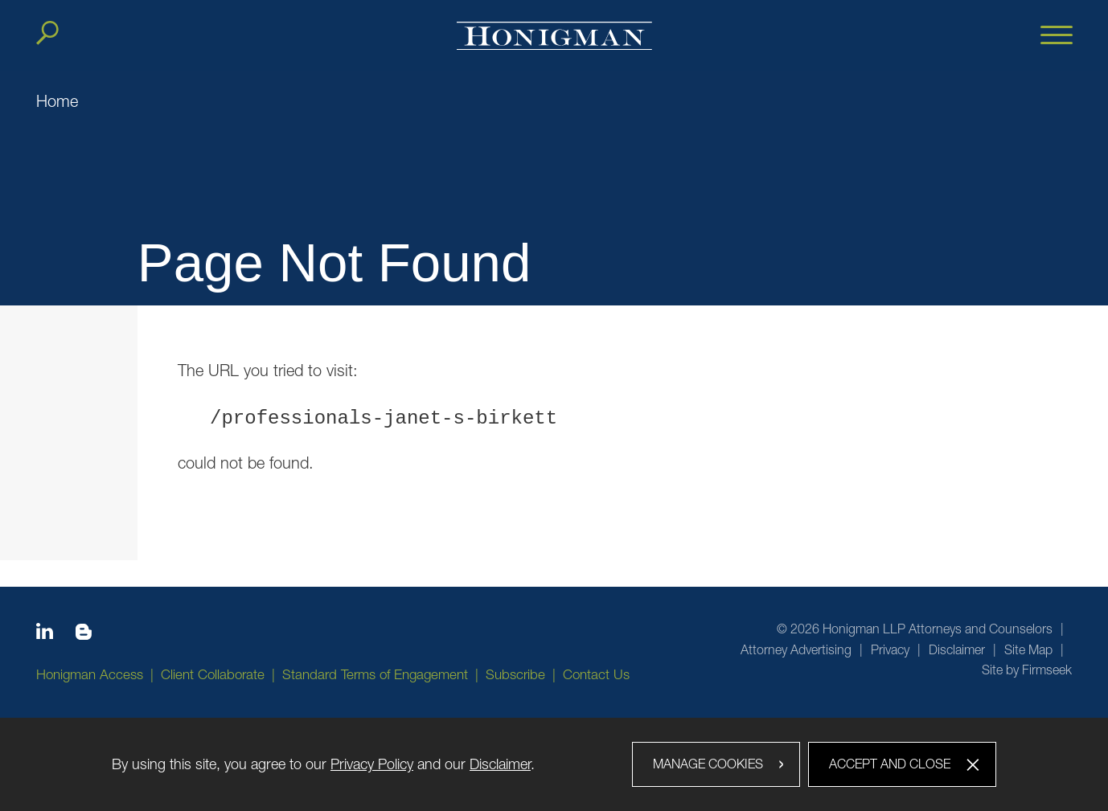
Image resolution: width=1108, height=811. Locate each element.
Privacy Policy (371, 764)
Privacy (890, 649)
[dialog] (554, 764)
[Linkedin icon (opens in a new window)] (44, 634)
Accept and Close (889, 763)
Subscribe (515, 674)
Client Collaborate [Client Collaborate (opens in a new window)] (213, 674)
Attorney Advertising (796, 649)
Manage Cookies (708, 763)
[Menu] (1056, 36)
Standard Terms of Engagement (375, 674)
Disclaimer (957, 649)
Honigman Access (89, 674)
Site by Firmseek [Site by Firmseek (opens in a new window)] (1027, 669)
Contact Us (596, 674)
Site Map (1028, 649)
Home (57, 101)
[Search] (47, 33)
